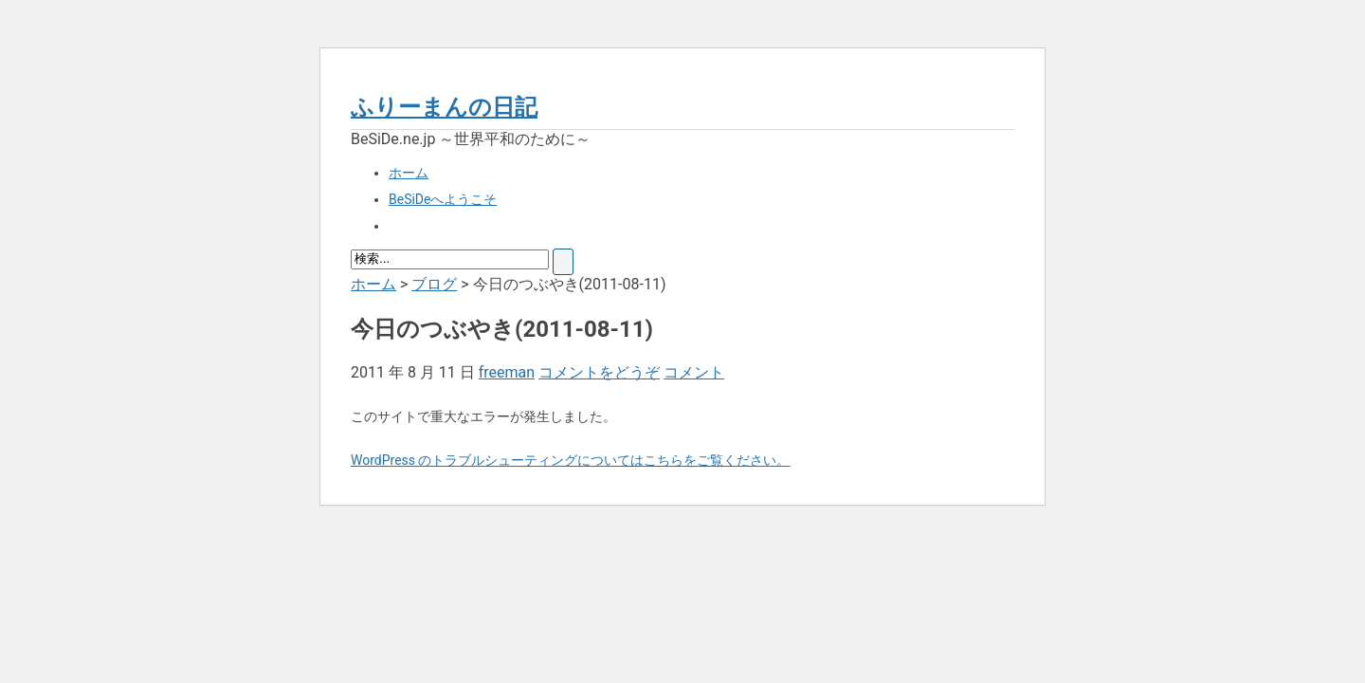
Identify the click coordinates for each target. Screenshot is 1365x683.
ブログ (434, 284)
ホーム (408, 172)
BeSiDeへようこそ (443, 199)
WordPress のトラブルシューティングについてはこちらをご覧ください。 (571, 460)
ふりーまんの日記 (444, 107)
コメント (694, 372)
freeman (507, 372)
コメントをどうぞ (599, 372)
